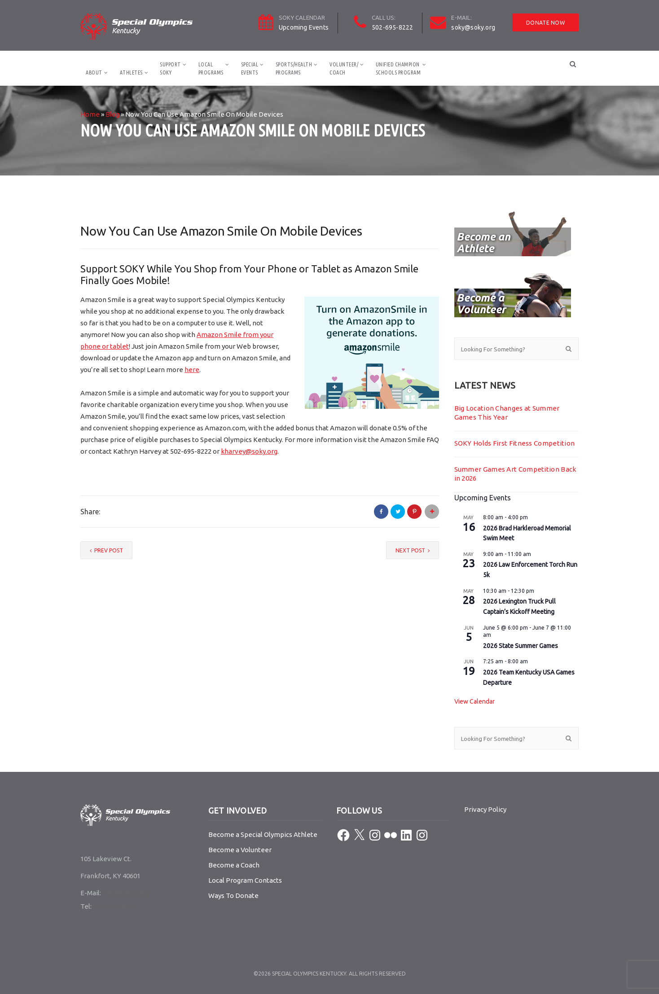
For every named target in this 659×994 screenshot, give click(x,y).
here (192, 369)
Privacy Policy (485, 809)
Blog (112, 114)
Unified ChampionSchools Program (398, 68)
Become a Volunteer (240, 850)
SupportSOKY (170, 68)
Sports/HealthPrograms (294, 68)
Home (90, 114)
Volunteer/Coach (344, 68)
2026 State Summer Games (520, 645)
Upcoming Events (304, 27)
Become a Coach (233, 865)
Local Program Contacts (245, 880)
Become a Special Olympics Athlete (262, 834)
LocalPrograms (211, 68)
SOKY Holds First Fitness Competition (514, 443)
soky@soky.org (473, 27)
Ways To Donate (233, 895)
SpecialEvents (250, 68)
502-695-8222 (392, 27)
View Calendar (474, 701)
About (94, 72)
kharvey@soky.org (249, 451)
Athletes (131, 72)
